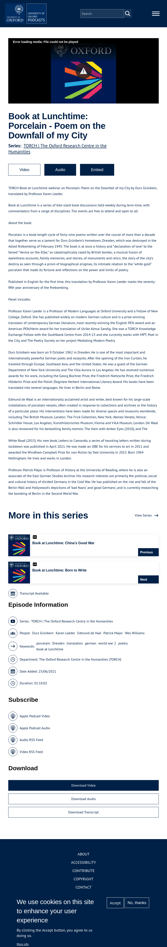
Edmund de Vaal (89, 638)
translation (75, 648)
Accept (115, 902)
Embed (97, 175)
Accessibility (83, 867)
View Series (143, 520)
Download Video (83, 790)
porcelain (43, 648)
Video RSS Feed (31, 757)
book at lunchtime (49, 654)
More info (23, 944)
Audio (60, 175)
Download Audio (83, 804)
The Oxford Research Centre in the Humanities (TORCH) (80, 664)
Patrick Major (113, 638)
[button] (83, 76)
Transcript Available (34, 598)
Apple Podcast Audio (35, 733)
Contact (84, 892)
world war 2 (107, 648)
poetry (123, 648)
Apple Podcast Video (35, 721)
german (90, 648)
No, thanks (137, 903)
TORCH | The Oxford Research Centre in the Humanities (72, 626)
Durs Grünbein (42, 638)
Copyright (84, 883)
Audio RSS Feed (31, 745)
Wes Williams (134, 638)
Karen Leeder (65, 638)
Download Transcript (83, 817)
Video (24, 175)
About (83, 859)
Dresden (58, 648)
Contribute (83, 875)
